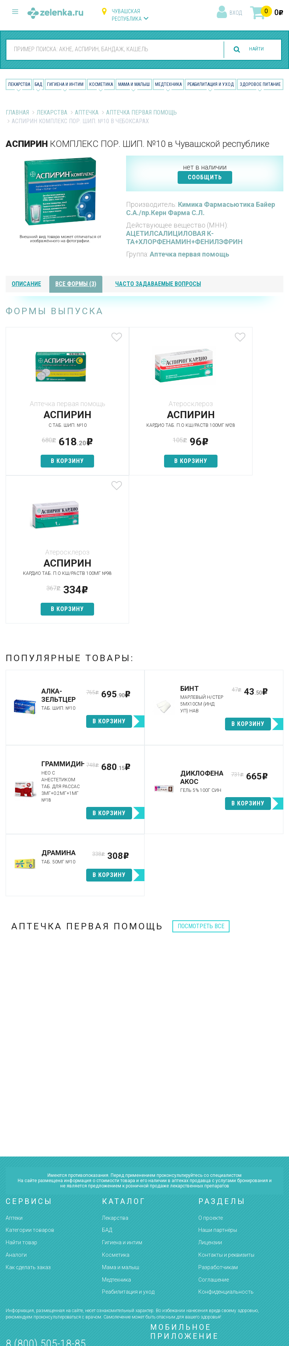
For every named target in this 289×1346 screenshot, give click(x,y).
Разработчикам (218, 1126)
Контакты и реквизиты (226, 1114)
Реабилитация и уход (210, 84)
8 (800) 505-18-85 (46, 1202)
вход (236, 13)
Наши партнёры (217, 1089)
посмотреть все (201, 784)
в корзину (51, 460)
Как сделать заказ (28, 1126)
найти (252, 49)
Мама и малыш (134, 84)
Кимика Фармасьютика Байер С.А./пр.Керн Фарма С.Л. (200, 208)
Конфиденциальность (226, 1150)
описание (26, 283)
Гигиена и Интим (65, 84)
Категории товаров (30, 1089)
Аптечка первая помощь (141, 112)
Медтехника (168, 84)
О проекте (210, 1076)
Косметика (101, 84)
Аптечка (87, 112)
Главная (17, 112)
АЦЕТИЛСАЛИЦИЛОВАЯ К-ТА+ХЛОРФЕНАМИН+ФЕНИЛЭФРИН (184, 237)
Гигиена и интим (122, 1101)
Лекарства (19, 84)
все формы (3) (75, 283)
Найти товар (21, 1101)
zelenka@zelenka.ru (32, 1246)
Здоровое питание (260, 84)
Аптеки (14, 1076)
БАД (38, 84)
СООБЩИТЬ (205, 177)
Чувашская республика (126, 15)
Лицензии (210, 1101)
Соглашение (213, 1138)
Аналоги (16, 1114)
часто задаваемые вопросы (158, 283)
